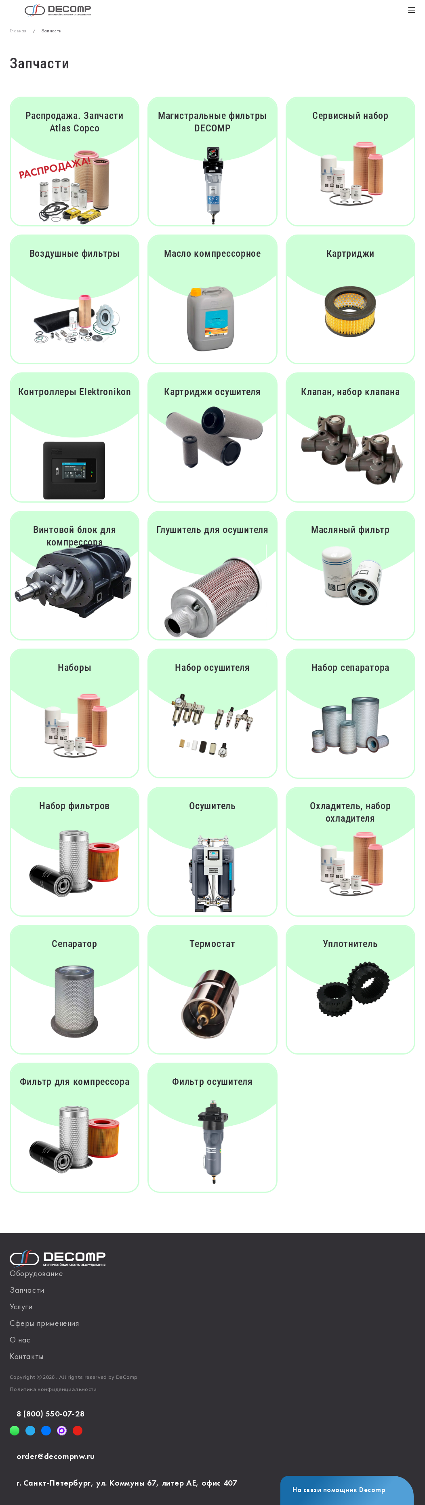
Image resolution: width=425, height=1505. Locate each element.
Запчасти (27, 1291)
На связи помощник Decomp (338, 1490)
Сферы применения (45, 1324)
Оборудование (36, 1274)
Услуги (21, 1307)
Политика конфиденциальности (53, 1390)
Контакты (27, 1357)
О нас (20, 1340)
